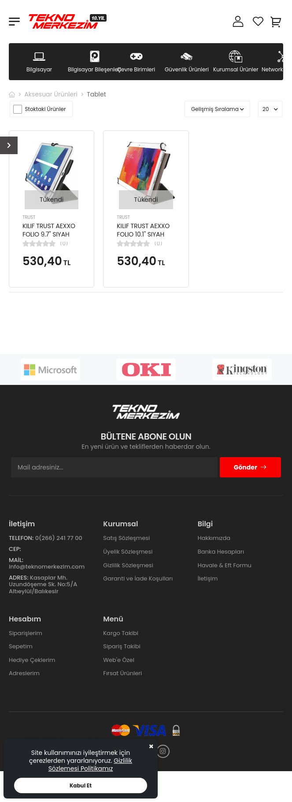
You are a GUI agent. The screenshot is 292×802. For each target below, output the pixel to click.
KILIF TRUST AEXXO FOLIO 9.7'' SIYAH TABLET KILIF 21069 (48, 235)
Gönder (250, 467)
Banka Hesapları (221, 551)
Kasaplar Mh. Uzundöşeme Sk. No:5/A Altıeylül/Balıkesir (43, 584)
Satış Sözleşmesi (126, 538)
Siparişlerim (25, 633)
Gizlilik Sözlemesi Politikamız (90, 764)
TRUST (29, 217)
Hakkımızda (214, 538)
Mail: (16, 560)
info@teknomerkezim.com (47, 566)
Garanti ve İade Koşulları (138, 578)
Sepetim (21, 646)
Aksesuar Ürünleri (51, 94)
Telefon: (21, 538)
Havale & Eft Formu (224, 565)
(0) (64, 243)
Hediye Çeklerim (32, 660)
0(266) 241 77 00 (58, 538)
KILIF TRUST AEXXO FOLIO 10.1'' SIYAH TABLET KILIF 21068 (143, 235)
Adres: (18, 577)
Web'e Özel (118, 660)
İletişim (208, 578)
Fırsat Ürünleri (122, 673)
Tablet (96, 94)
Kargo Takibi (120, 633)
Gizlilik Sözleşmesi (128, 565)
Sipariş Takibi (121, 646)
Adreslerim (24, 673)
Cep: (15, 549)
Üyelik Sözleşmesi (127, 551)
